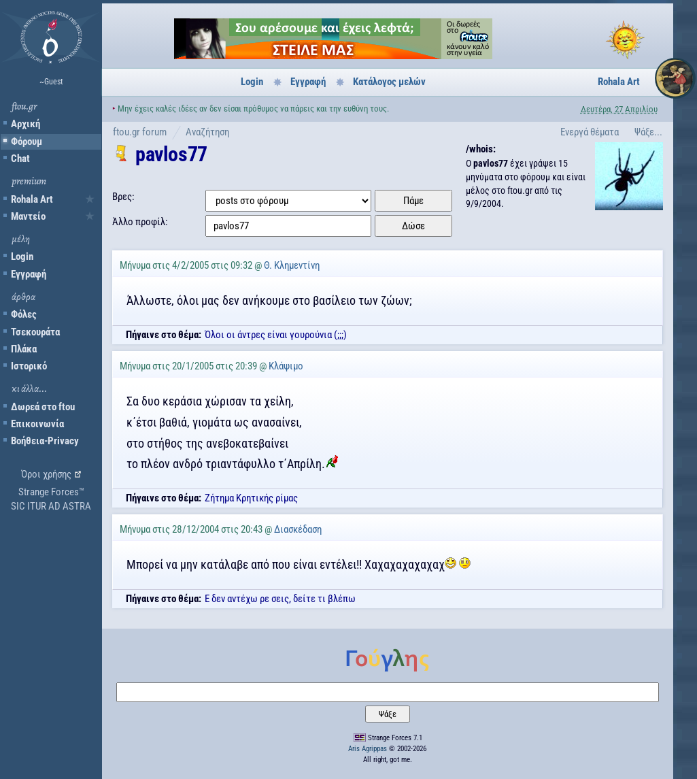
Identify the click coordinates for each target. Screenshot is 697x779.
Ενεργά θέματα (589, 132)
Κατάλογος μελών (389, 82)
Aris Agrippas (367, 748)
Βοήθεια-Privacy (45, 441)
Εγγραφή (28, 274)
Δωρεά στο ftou (43, 407)
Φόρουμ (26, 141)
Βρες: (123, 196)
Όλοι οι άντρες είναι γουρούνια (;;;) (276, 335)
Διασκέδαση (298, 529)
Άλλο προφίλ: (140, 222)
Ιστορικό (29, 366)
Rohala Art (32, 199)
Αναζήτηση (207, 132)
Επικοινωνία (37, 424)
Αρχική (25, 124)
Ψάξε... (648, 132)
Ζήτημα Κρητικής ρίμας (251, 498)
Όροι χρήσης (46, 474)
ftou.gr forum (140, 132)
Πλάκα (24, 349)
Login (22, 256)
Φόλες (24, 314)
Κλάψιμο (286, 366)
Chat (20, 158)
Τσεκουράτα (35, 332)
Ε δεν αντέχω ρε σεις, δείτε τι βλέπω (280, 599)
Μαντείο (28, 216)
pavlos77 (171, 154)
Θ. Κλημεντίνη (292, 265)
